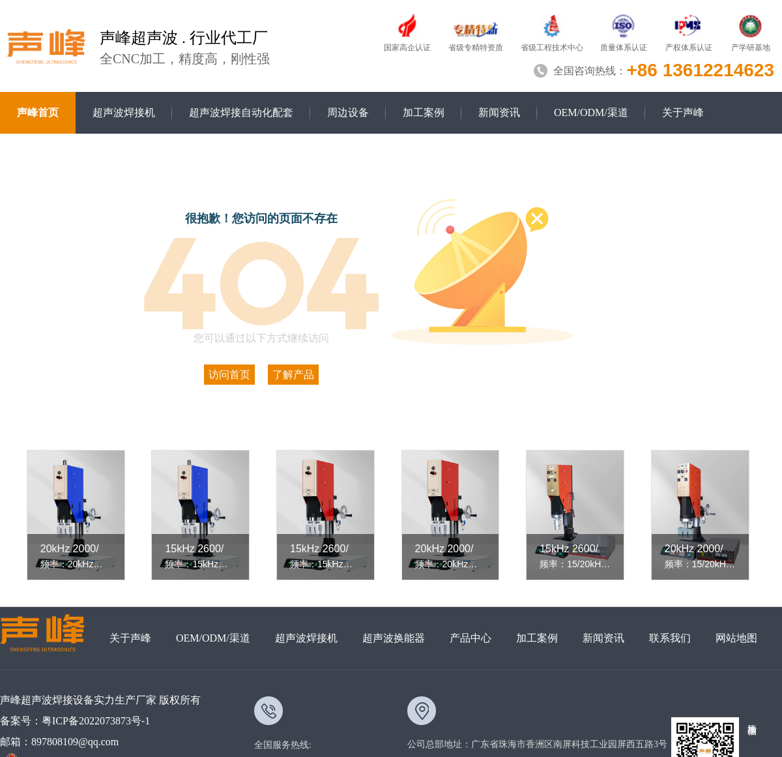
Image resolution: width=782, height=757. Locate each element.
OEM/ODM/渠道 (591, 112)
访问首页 (229, 374)
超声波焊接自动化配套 (241, 112)
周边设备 (348, 112)
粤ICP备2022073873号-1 (96, 720)
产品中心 (470, 638)
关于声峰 (683, 112)
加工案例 (423, 112)
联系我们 (670, 638)
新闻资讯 (499, 112)
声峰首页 (38, 112)
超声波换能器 (393, 638)
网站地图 (736, 638)
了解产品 (293, 374)
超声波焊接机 (124, 112)
